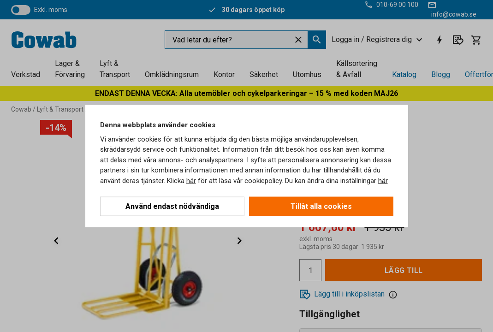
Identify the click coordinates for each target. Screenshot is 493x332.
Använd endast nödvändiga (172, 206)
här (191, 180)
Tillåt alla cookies (321, 206)
